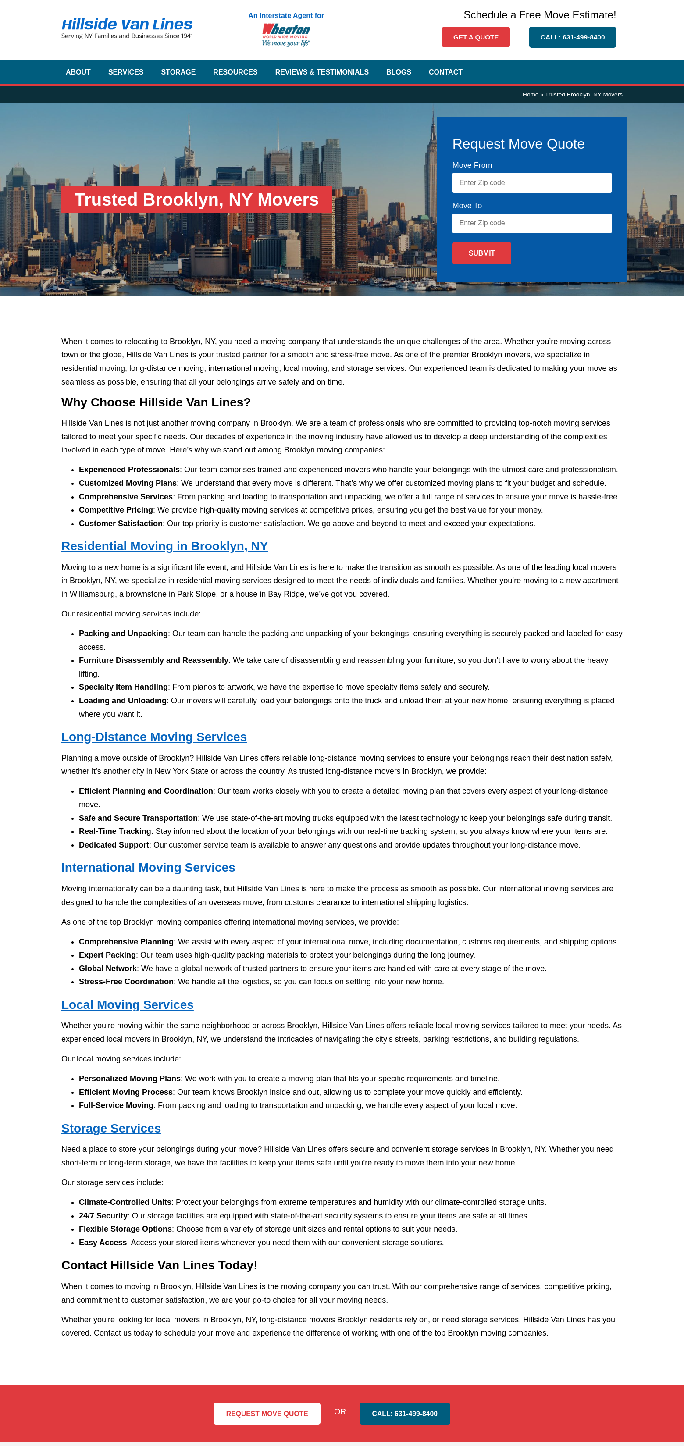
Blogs (398, 73)
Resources (235, 73)
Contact (446, 73)
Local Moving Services (127, 1008)
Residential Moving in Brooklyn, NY (164, 549)
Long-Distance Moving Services (154, 740)
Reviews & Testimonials (322, 73)
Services (126, 73)
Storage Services (111, 1132)
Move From (472, 166)
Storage (178, 73)
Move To (467, 208)
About (78, 73)
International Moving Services (148, 871)
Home (530, 95)
